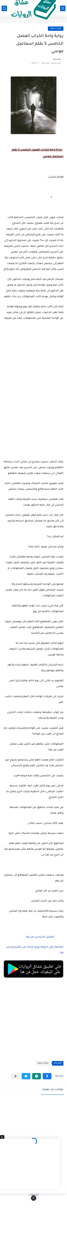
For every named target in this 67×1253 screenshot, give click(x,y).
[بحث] (4, 8)
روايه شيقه (55, 28)
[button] (47, 1076)
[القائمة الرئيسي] (62, 8)
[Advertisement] (33, 379)
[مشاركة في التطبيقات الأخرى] (15, 1076)
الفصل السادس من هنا (40, 937)
